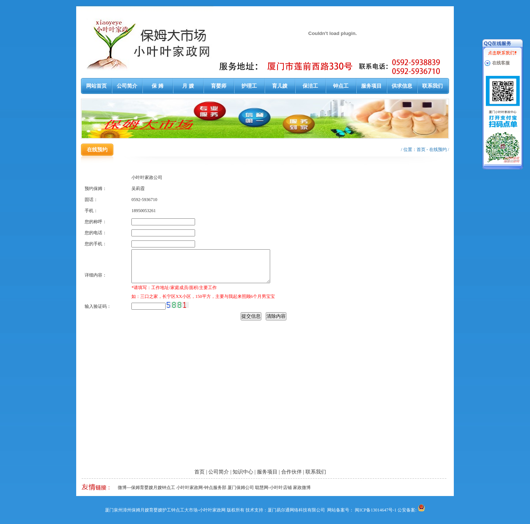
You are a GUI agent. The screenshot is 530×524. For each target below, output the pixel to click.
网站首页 (96, 86)
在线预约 (438, 149)
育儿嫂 (279, 86)
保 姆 (157, 86)
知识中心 (243, 472)
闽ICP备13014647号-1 (375, 510)
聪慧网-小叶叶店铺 (273, 487)
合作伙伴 (291, 472)
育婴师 (218, 86)
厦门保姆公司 (240, 487)
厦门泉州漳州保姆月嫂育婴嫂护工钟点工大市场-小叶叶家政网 (165, 510)
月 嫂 (188, 86)
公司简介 (127, 86)
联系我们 (432, 86)
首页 (421, 149)
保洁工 (310, 86)
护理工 (249, 86)
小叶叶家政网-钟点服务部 (201, 487)
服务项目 (371, 86)
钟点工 (341, 86)
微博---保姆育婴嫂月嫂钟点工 (146, 487)
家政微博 (302, 487)
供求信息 (402, 86)
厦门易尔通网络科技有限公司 (296, 510)
